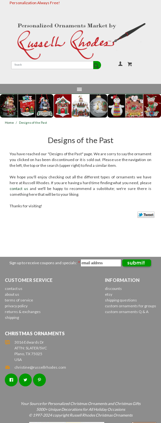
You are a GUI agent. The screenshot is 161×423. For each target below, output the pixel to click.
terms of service (19, 300)
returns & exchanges (23, 311)
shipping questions (121, 300)
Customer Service (29, 280)
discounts (113, 288)
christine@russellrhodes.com (35, 367)
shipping (12, 317)
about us (12, 294)
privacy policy (16, 305)
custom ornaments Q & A (126, 311)
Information (122, 280)
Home (9, 122)
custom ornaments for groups (130, 305)
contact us (19, 188)
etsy (108, 294)
